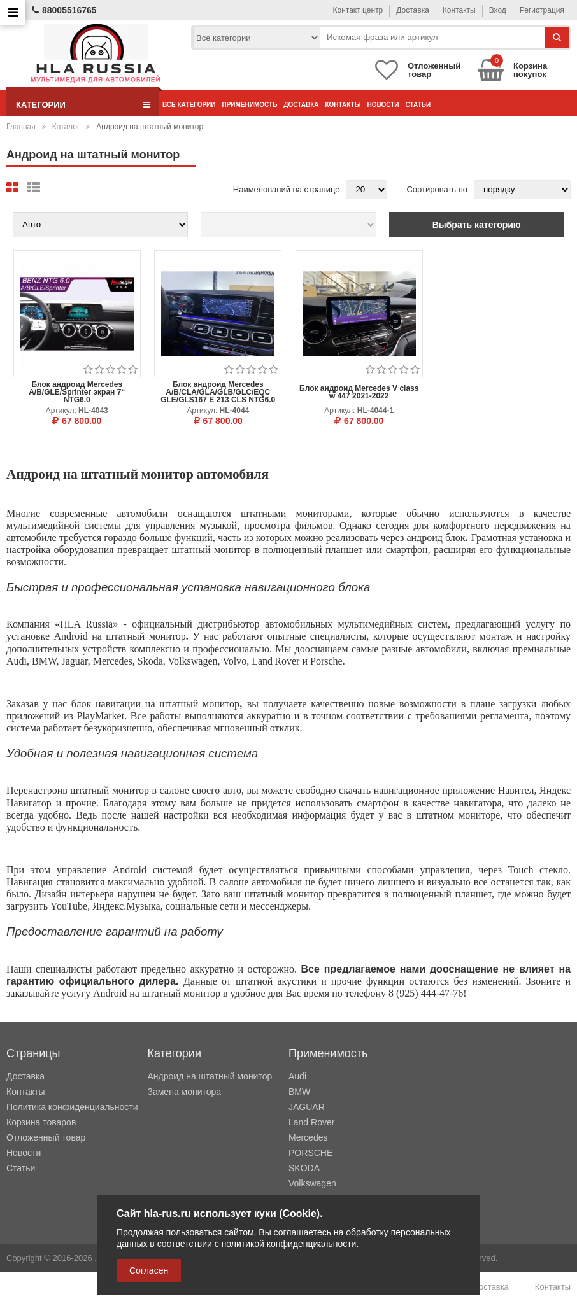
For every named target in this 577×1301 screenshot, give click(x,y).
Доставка (412, 10)
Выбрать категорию (476, 225)
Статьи (418, 104)
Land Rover (311, 1122)
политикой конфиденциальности (289, 1244)
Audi (297, 1076)
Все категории (188, 104)
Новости (383, 104)
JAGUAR (306, 1106)
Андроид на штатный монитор (210, 1076)
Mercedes (307, 1137)
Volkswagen (312, 1183)
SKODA (304, 1168)
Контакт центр (358, 10)
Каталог (66, 126)
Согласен (148, 1270)
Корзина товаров (41, 1122)
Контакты (459, 10)
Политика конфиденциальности (72, 1107)
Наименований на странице (286, 189)
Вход (497, 10)
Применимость (249, 104)
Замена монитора (185, 1091)
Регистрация (542, 10)
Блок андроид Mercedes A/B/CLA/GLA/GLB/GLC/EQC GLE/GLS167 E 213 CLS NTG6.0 (217, 392)
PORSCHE (310, 1152)
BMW (299, 1091)
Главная (21, 126)
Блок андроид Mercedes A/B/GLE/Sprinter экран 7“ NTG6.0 (77, 392)
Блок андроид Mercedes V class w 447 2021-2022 (358, 392)
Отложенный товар (45, 1137)
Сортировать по (436, 189)
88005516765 (64, 10)
